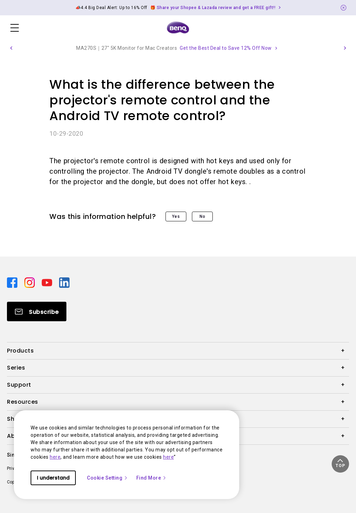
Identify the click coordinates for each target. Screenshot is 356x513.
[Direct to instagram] (30, 282)
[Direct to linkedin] (64, 282)
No (202, 216)
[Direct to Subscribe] (36, 311)
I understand (53, 477)
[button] (11, 48)
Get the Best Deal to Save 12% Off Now (226, 48)
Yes (176, 216)
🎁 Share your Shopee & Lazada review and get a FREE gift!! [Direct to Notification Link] (213, 7)
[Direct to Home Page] (178, 27)
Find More (151, 478)
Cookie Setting (107, 478)
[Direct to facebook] (13, 282)
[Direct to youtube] (48, 282)
